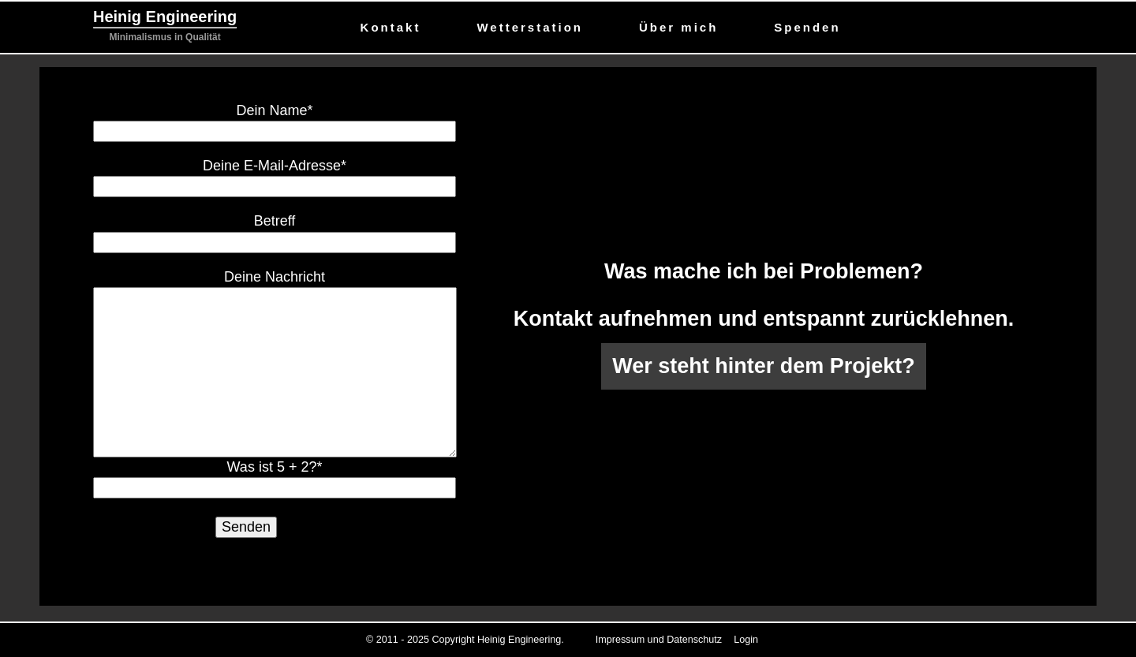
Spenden (807, 27)
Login (746, 639)
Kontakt (391, 27)
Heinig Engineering (165, 16)
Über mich (678, 27)
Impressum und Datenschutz (659, 639)
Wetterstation (529, 27)
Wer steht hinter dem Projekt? (763, 366)
